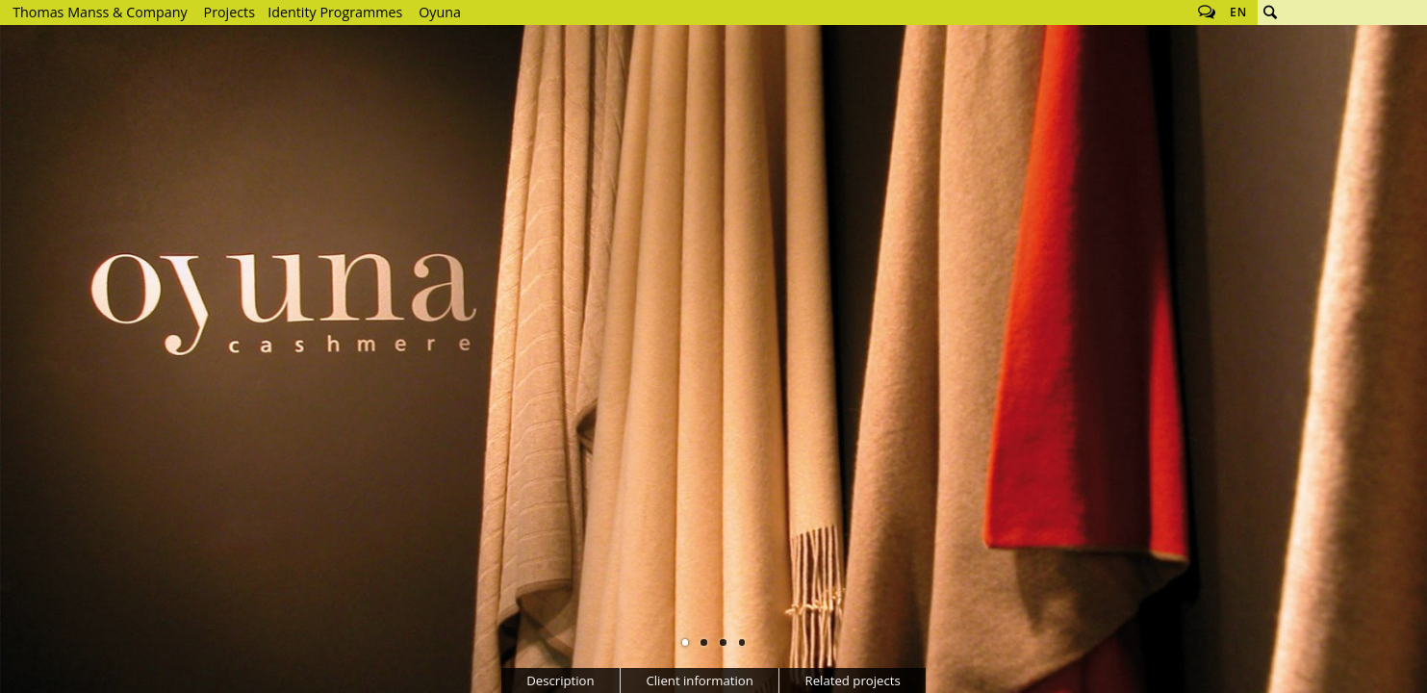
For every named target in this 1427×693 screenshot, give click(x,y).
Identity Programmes (335, 12)
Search (1270, 12)
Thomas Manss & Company (100, 12)
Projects (229, 12)
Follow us (1206, 12)
